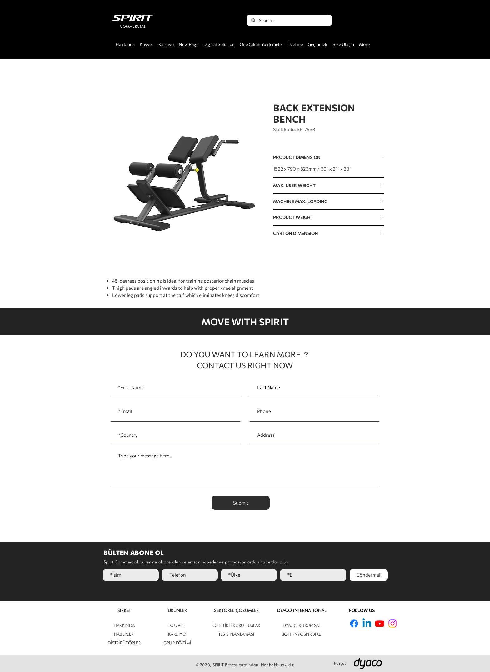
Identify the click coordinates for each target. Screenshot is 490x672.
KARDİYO (177, 634)
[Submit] (241, 503)
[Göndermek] (369, 575)
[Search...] (289, 20)
